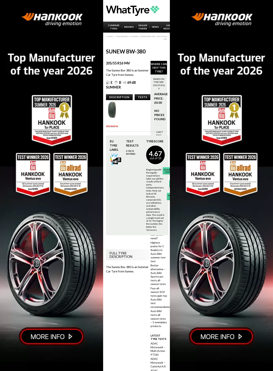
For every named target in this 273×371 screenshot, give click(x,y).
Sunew (134, 36)
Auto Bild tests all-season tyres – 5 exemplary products (159, 318)
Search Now (169, 170)
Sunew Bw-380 (147, 36)
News (155, 26)
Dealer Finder (142, 27)
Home (110, 36)
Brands (129, 26)
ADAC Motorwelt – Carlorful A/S (158, 362)
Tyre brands (122, 36)
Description (119, 97)
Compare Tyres (113, 27)
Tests (142, 97)
